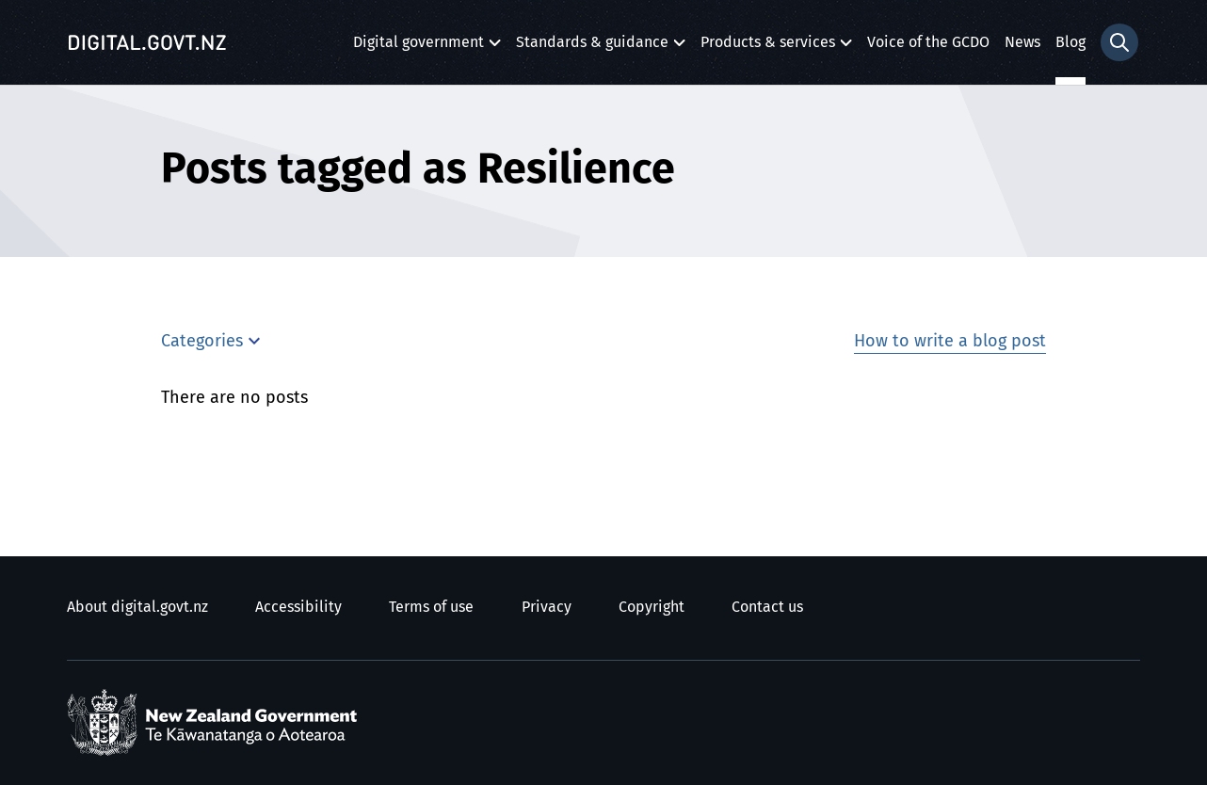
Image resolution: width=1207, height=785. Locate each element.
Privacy (546, 607)
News (1022, 42)
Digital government (418, 47)
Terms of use (431, 607)
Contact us (767, 607)
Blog (1070, 42)
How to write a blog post (950, 341)
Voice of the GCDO (928, 42)
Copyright (651, 607)
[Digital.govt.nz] (147, 42)
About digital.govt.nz (137, 607)
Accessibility (298, 607)
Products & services (767, 47)
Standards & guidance (592, 47)
